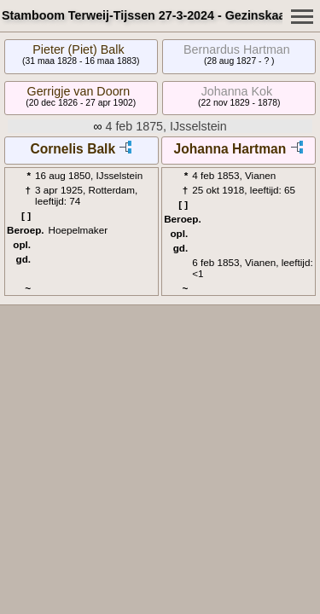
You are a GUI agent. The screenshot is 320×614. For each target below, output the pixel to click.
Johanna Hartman (230, 149)
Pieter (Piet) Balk (78, 49)
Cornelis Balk (72, 149)
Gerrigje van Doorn (79, 91)
